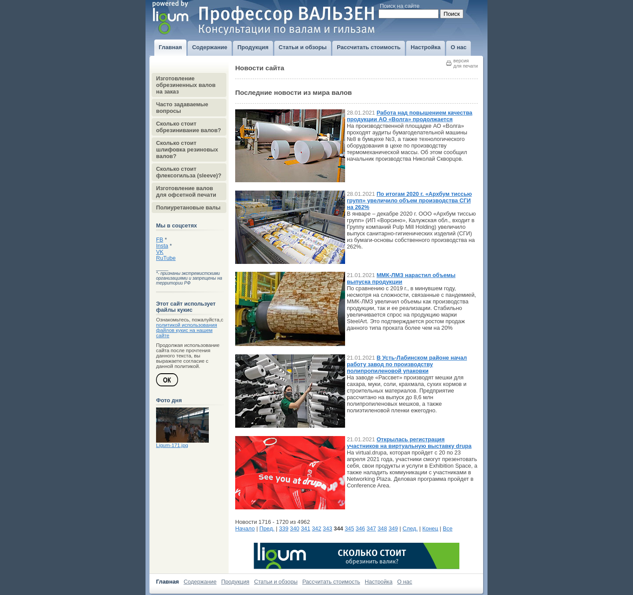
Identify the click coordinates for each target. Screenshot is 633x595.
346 (360, 528)
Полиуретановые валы (188, 207)
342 (316, 528)
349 (393, 528)
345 (349, 528)
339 (283, 528)
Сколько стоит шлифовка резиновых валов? (187, 149)
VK (160, 252)
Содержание (200, 581)
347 (371, 528)
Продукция (235, 581)
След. (410, 528)
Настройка (379, 581)
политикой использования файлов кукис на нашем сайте (186, 330)
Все (447, 528)
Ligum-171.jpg (172, 445)
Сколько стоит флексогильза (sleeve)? (189, 172)
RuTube (166, 258)
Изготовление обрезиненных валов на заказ (185, 85)
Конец (430, 528)
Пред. (266, 528)
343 (327, 528)
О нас (404, 581)
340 (294, 528)
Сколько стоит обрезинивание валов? (188, 126)
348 (382, 528)
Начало (245, 528)
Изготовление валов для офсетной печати (186, 191)
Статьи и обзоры (276, 581)
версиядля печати (465, 63)
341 (305, 528)
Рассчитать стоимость (331, 581)
